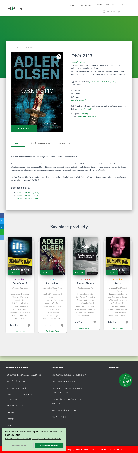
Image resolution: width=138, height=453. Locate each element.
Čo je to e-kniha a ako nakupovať (24, 376)
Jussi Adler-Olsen (78, 68)
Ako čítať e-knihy (16, 382)
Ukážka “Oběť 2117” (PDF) (27, 201)
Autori (10, 420)
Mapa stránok (59, 417)
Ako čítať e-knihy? (78, 106)
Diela (10, 426)
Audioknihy (85, 5)
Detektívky (20, 54)
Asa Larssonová (85, 333)
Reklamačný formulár (64, 411)
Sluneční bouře (85, 288)
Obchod (98, 5)
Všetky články (15, 406)
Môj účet (125, 5)
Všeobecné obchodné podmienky (69, 376)
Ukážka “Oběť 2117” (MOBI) (27, 204)
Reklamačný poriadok (63, 382)
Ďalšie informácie (40, 149)
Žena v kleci (52, 288)
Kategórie (111, 5)
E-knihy (72, 5)
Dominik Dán (20, 336)
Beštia (118, 288)
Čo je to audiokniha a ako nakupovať (20, 397)
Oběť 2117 (96, 122)
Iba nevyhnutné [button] (19, 445)
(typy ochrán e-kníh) (84, 115)
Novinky (11, 413)
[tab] (20, 149)
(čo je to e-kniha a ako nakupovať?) (102, 87)
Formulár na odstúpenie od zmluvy (66, 402)
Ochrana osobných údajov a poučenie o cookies (67, 391)
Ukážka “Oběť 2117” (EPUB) (27, 198)
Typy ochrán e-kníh (17, 389)
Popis (17, 149)
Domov (13, 54)
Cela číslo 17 (20, 288)
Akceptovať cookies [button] (49, 445)
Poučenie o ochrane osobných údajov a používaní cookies (33, 438)
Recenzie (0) (64, 149)
